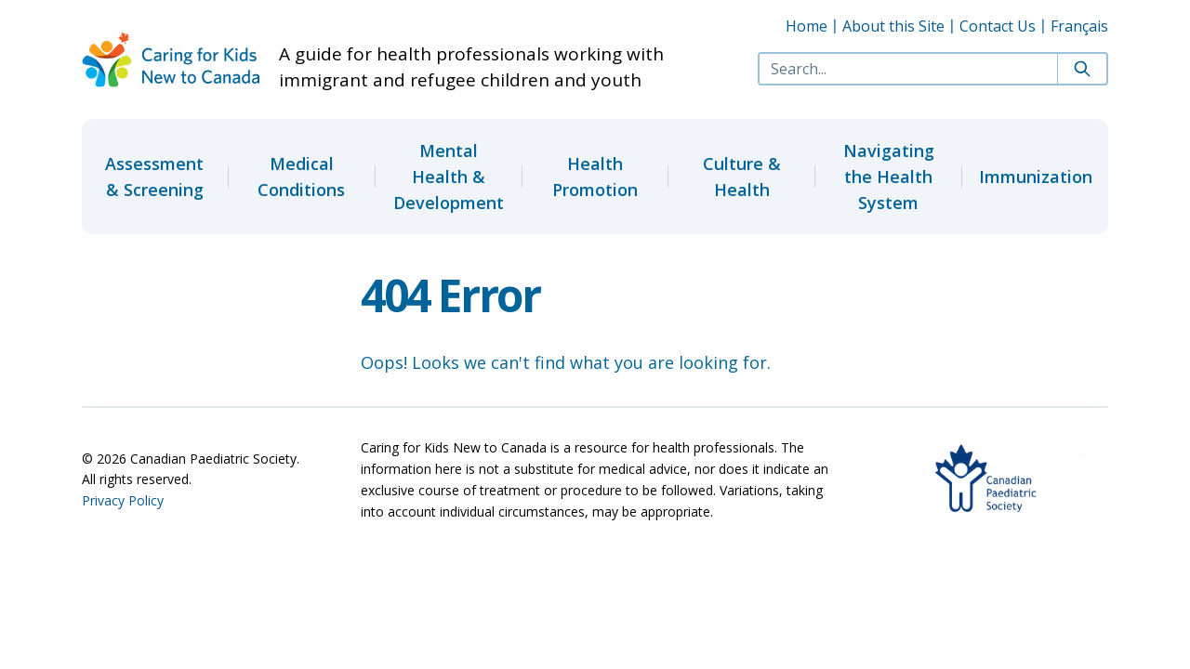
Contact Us (997, 26)
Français (1079, 26)
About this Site (893, 26)
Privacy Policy (123, 500)
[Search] (1081, 69)
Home (806, 26)
